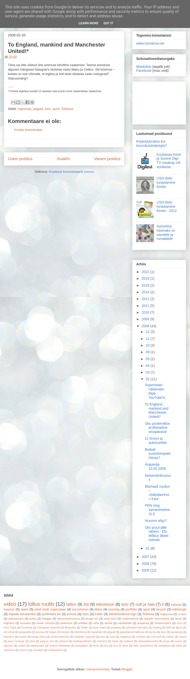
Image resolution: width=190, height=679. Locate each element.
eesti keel (110, 618)
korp (102, 636)
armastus (116, 627)
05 (148, 359)
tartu (85, 614)
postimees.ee (51, 614)
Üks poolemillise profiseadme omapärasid (157, 428)
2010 (146, 312)
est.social (9, 632)
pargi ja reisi (47, 641)
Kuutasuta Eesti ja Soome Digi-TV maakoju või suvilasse (169, 160)
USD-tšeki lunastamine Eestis (166, 182)
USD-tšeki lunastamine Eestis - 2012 (167, 206)
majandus (125, 636)
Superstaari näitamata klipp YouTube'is (155, 391)
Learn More (88, 23)
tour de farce (121, 645)
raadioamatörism (82, 641)
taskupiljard (81, 645)
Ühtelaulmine (55, 650)
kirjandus (9, 636)
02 (148, 379)
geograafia (25, 632)
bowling (157, 627)
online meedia (45, 623)
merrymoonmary (97, 669)
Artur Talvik (10, 627)
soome (178, 641)
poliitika (83, 623)
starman (8, 645)
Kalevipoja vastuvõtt (48, 627)
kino (48, 109)
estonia (176, 604)
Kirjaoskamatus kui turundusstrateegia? (151, 143)
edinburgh (179, 609)
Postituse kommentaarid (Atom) (71, 172)
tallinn (71, 604)
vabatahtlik (125, 623)
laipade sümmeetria (157, 618)
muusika (25, 623)
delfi (168, 627)
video (10, 604)
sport (56, 109)
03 (148, 372)
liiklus (98, 609)
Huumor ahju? (156, 521)
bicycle (161, 609)
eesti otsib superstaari (50, 609)
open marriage (16, 641)
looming (114, 609)
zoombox (38, 650)
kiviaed (23, 636)
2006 (146, 564)
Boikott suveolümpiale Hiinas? (158, 454)
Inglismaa (24, 109)
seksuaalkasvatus (148, 641)
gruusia (40, 632)
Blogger (127, 669)
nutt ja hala (145, 604)
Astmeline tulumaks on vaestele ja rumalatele (166, 232)
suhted (22, 645)
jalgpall (38, 109)
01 (148, 548)
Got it (108, 23)
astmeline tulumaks (137, 627)
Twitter (84, 627)
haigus (53, 632)
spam (25, 609)
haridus (65, 632)
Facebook (143, 71)
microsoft (156, 636)
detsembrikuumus (68, 618)
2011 (146, 306)
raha (96, 623)
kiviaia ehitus (38, 636)
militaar (170, 636)
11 (148, 339)
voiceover (9, 650)
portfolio (131, 609)
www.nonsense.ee (150, 43)
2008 (146, 326)
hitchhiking (80, 632)
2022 (146, 272)
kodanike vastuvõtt (84, 636)
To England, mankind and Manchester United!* (156, 410)
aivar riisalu (99, 627)
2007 (146, 557)
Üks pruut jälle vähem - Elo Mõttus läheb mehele (156, 534)
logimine (9, 623)
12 (148, 332)
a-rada (182, 614)
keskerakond (130, 618)
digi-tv (178, 627)
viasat (179, 645)
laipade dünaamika (22, 614)
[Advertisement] (159, 102)
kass (163, 632)
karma (152, 632)
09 (148, 352)
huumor (9, 609)
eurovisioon (80, 609)
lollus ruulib (41, 604)
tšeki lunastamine (143, 645)
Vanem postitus (107, 159)
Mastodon (143, 67)
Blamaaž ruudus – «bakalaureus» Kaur (157, 492)
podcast (63, 641)
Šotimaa (67, 109)
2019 (146, 278)
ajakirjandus (16, 618)
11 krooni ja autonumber (156, 440)
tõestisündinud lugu (123, 614)
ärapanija (143, 623)
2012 (146, 299)
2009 (146, 319)
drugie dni (92, 618)
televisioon (105, 604)
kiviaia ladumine (60, 636)
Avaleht (63, 159)
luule (112, 636)
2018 (146, 285)
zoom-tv (23, 650)
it (163, 604)
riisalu (115, 641)
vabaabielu (164, 645)
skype (166, 641)
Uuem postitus (20, 159)
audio (33, 618)
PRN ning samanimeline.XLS (158, 509)
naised (182, 636)
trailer (99, 614)
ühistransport (162, 623)
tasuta (108, 623)
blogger (47, 618)
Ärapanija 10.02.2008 (155, 466)
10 (148, 345)
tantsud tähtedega (59, 645)
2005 (146, 570)
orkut (32, 641)
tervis (96, 645)
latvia (178, 618)
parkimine (66, 623)
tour (106, 645)
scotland (128, 641)
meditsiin (141, 636)
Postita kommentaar (28, 130)
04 (148, 366)
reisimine (102, 641)
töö (86, 604)
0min (179, 623)
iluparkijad (97, 632)
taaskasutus (37, 645)
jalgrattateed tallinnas (132, 632)
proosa (71, 614)
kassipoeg (176, 632)
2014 (146, 292)
